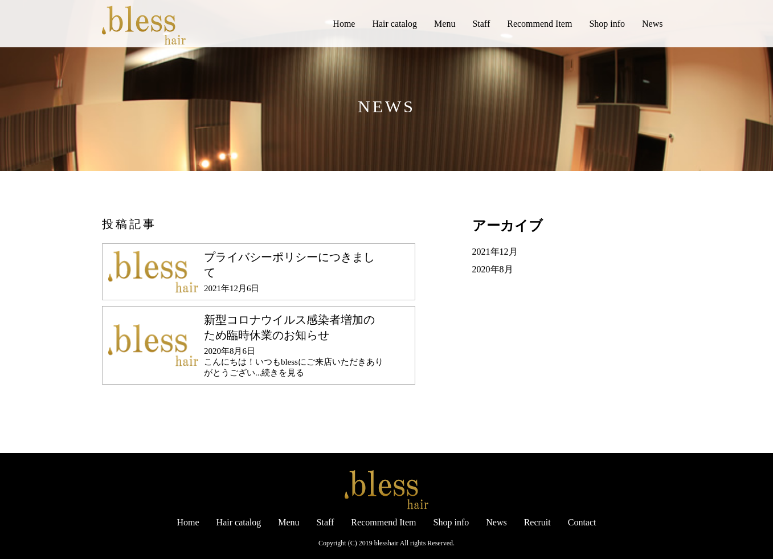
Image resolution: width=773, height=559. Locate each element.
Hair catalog (394, 23)
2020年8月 (492, 269)
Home (344, 23)
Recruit (537, 522)
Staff (481, 23)
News (652, 23)
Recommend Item (539, 23)
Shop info (607, 23)
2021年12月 (495, 251)
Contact (582, 522)
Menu (444, 23)
